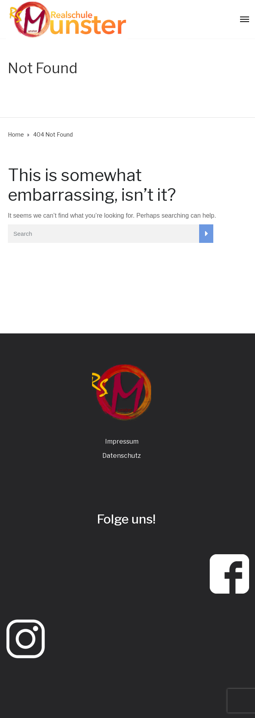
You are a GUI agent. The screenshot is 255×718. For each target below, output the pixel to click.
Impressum (122, 441)
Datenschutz (121, 455)
